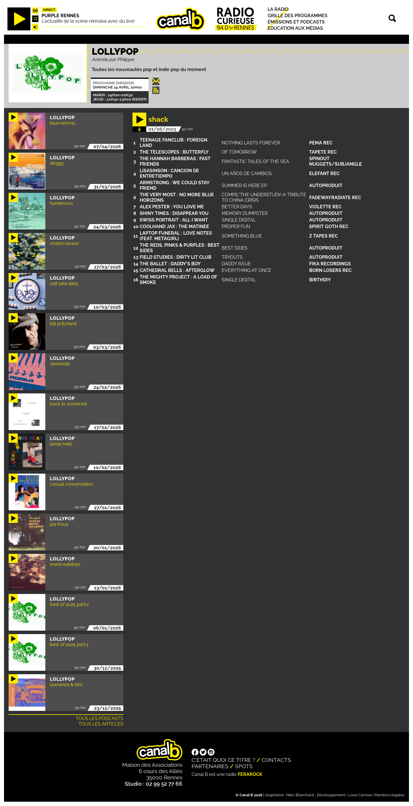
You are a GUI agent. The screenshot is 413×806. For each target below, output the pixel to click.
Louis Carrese (360, 795)
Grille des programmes (298, 15)
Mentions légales (389, 795)
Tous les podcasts (99, 718)
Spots (244, 766)
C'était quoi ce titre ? (223, 760)
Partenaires (210, 766)
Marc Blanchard (300, 795)
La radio (278, 9)
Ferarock (250, 774)
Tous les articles (101, 724)
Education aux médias (295, 28)
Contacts (276, 760)
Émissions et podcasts (296, 22)
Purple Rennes (60, 15)
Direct (49, 9)
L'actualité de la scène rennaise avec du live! (88, 21)
